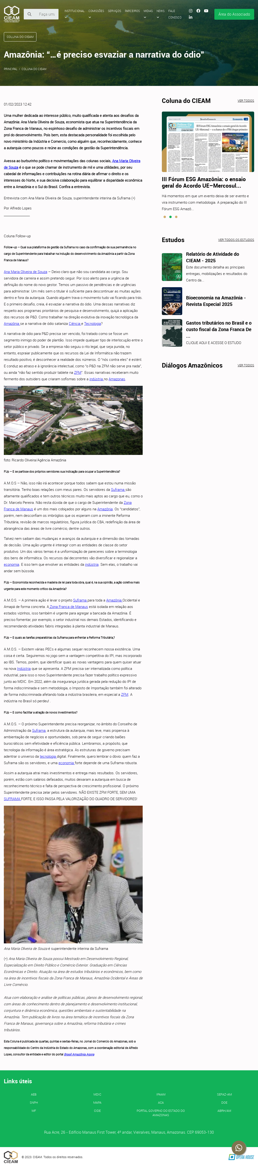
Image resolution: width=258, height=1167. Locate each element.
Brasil (68, 1054)
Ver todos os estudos (236, 240)
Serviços (114, 11)
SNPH (34, 1102)
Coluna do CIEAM (34, 69)
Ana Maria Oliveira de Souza (25, 271)
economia (11, 564)
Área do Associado (234, 14)
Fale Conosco (175, 14)
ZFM (77, 372)
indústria (96, 378)
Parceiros (132, 11)
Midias (148, 14)
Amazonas (117, 378)
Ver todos (246, 100)
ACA (161, 1102)
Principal (11, 69)
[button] (165, 216)
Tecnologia (92, 323)
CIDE (97, 1110)
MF (34, 1110)
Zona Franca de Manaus (68, 606)
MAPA (97, 1102)
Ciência (75, 323)
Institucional (74, 14)
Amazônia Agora (83, 1054)
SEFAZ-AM (224, 1094)
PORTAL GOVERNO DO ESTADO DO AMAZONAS (161, 1112)
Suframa (118, 489)
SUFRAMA (12, 798)
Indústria (24, 668)
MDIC (97, 1094)
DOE (224, 1102)
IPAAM (160, 1094)
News (160, 14)
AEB (33, 1094)
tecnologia (48, 756)
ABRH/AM (224, 1110)
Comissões (96, 14)
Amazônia (12, 323)
